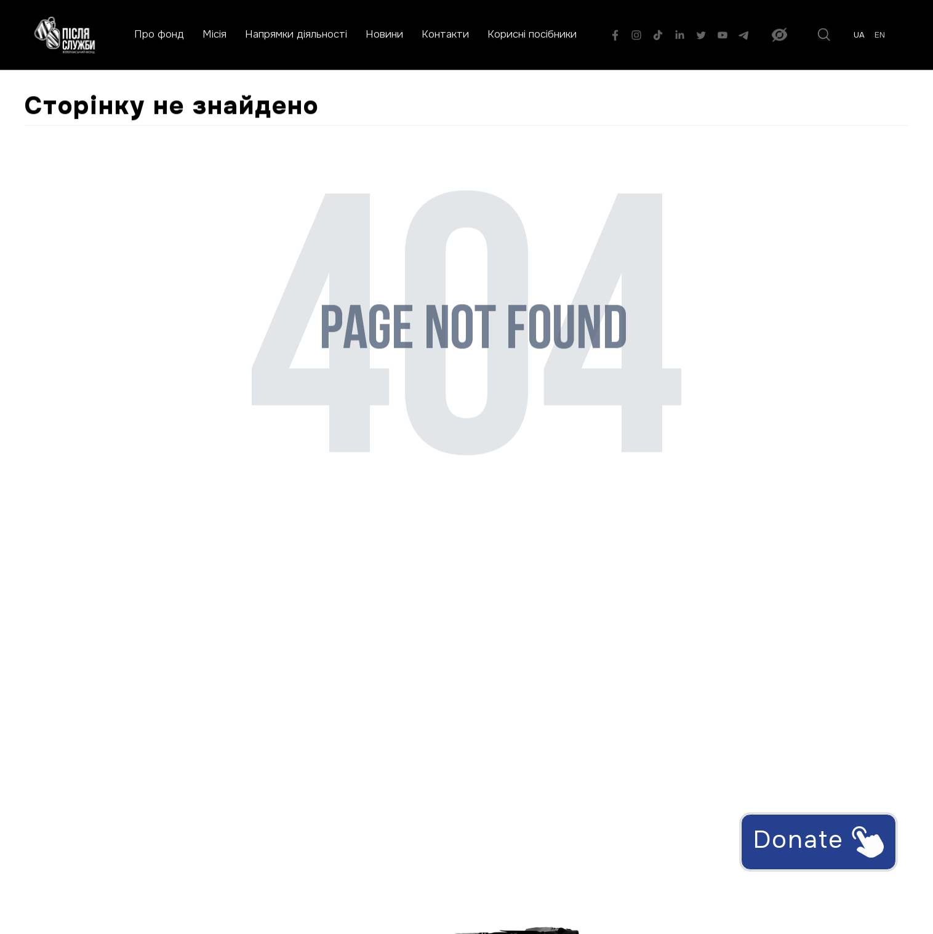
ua (859, 35)
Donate (818, 841)
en (880, 35)
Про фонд (159, 34)
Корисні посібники (532, 34)
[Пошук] (824, 34)
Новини (384, 34)
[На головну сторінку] (65, 34)
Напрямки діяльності (296, 34)
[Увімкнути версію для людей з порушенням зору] (779, 34)
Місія (214, 34)
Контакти (445, 34)
